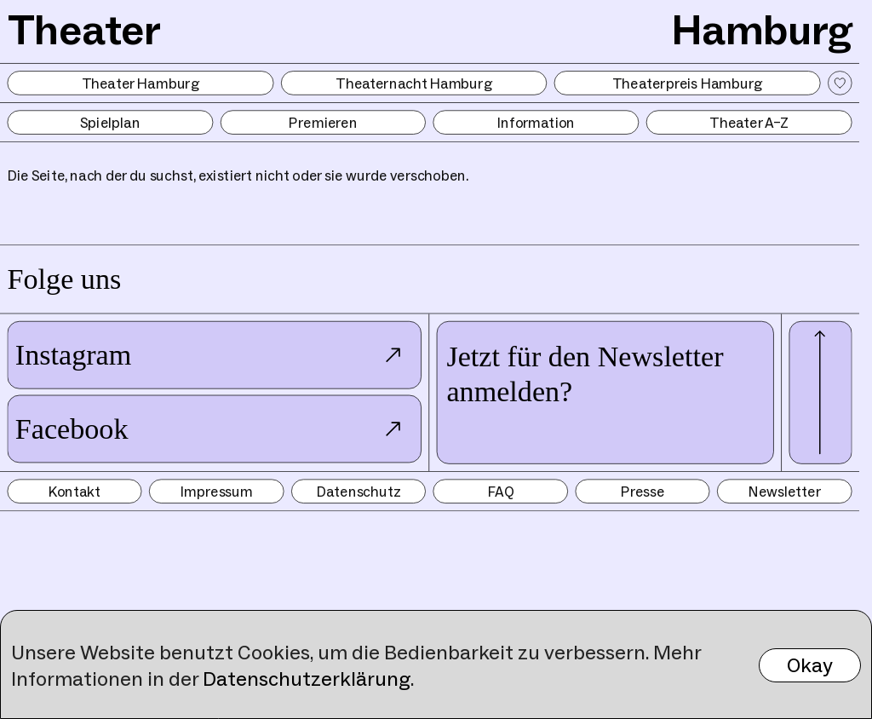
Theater (85, 29)
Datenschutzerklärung (306, 678)
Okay (810, 665)
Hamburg (761, 29)
